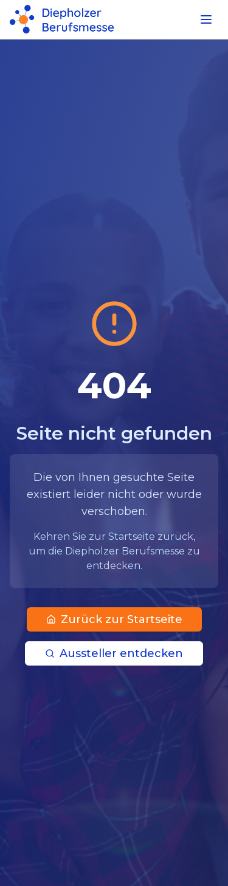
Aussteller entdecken (114, 653)
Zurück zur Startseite (114, 619)
